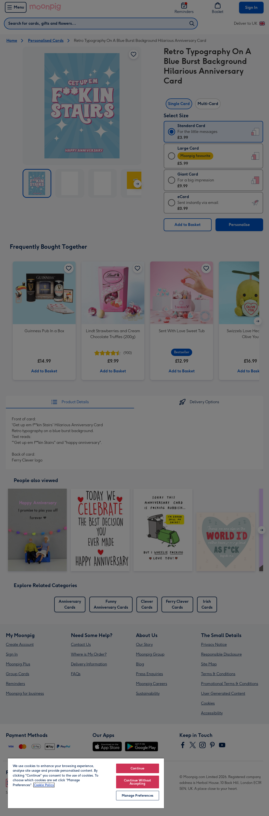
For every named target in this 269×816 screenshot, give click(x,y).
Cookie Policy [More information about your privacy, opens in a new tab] (44, 785)
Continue (137, 768)
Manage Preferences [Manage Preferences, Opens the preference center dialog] (137, 795)
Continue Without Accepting (137, 782)
